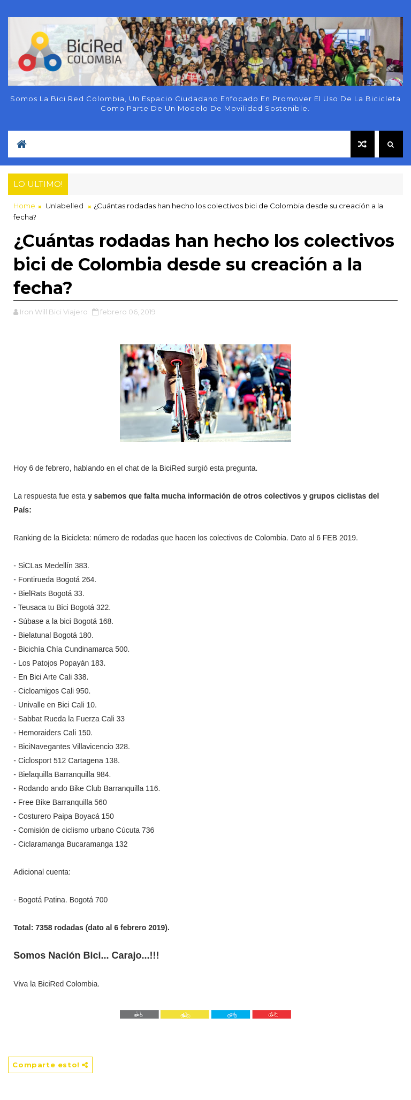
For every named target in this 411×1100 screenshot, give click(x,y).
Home (24, 205)
